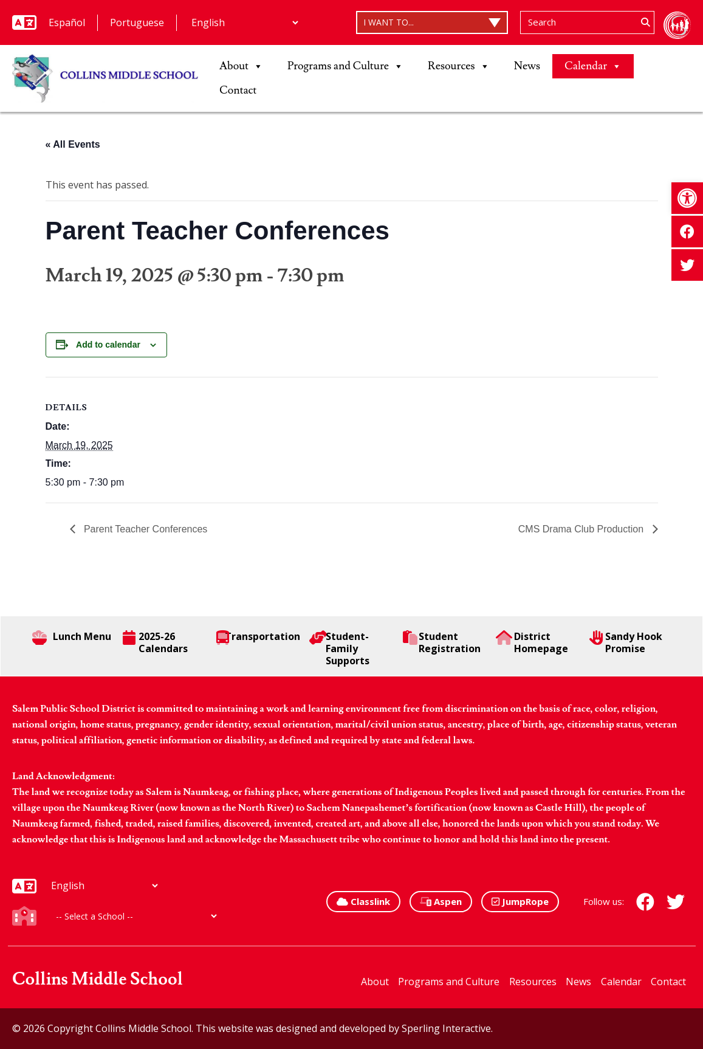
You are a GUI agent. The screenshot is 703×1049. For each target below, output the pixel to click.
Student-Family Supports (339, 648)
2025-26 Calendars (155, 642)
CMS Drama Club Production (582, 529)
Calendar (593, 66)
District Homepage (532, 642)
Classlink (363, 901)
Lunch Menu (71, 637)
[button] (687, 198)
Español (67, 22)
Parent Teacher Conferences (144, 529)
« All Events (73, 144)
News (527, 66)
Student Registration (442, 642)
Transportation (258, 637)
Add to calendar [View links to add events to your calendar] (108, 344)
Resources (459, 66)
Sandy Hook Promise (625, 642)
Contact (237, 90)
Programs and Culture (345, 66)
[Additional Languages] (244, 22)
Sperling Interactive (446, 1028)
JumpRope (520, 901)
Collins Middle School (97, 979)
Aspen (441, 901)
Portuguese (137, 22)
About (241, 66)
